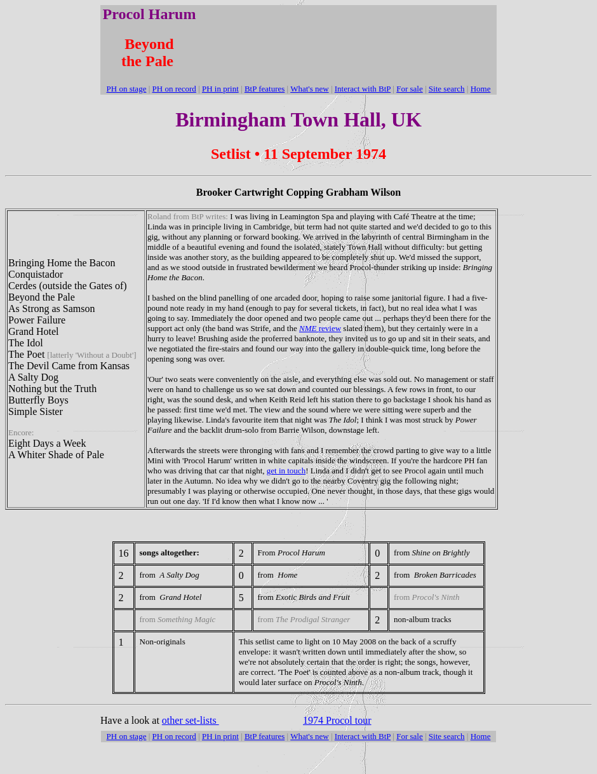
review (320, 328)
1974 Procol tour (337, 720)
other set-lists (190, 720)
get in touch (286, 470)
